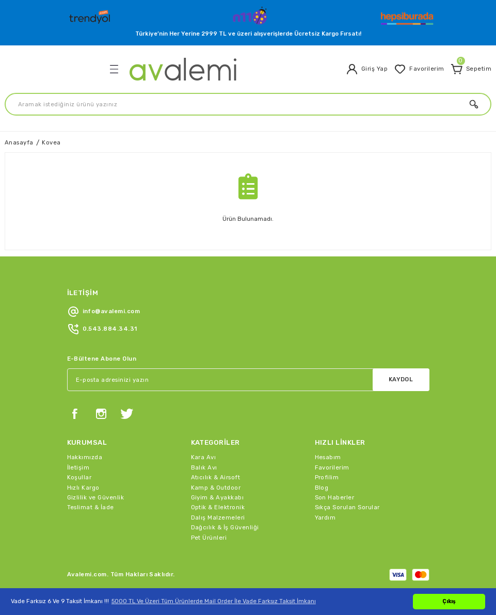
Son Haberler (335, 497)
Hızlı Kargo (83, 487)
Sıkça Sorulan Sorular (347, 507)
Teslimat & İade (90, 507)
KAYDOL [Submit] (401, 379)
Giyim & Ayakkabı (217, 497)
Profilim (327, 477)
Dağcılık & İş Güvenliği (225, 527)
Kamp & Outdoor (216, 487)
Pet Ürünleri (209, 537)
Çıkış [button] (449, 601)
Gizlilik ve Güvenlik (95, 497)
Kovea (51, 142)
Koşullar (79, 477)
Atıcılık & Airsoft (216, 477)
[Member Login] (367, 69)
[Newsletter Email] (248, 379)
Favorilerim (332, 467)
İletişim (78, 467)
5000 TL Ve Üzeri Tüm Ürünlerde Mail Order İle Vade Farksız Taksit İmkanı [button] (213, 601)
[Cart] (471, 69)
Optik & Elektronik (218, 507)
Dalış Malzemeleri (218, 517)
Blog (322, 487)
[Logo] (91, 14)
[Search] (248, 104)
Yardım (325, 517)
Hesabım (328, 457)
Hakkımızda (85, 457)
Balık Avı (204, 467)
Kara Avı (203, 457)
